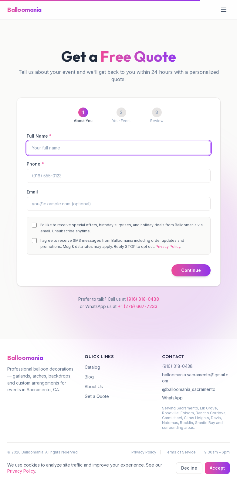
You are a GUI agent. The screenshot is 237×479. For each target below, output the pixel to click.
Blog (89, 376)
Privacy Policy (168, 246)
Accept (217, 467)
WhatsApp (172, 397)
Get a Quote (97, 396)
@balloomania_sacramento (188, 389)
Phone (35, 163)
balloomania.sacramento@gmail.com (195, 377)
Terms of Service (180, 452)
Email (32, 191)
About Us (94, 386)
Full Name (39, 136)
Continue (191, 270)
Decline (189, 467)
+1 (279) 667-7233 (137, 306)
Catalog (92, 367)
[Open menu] (224, 10)
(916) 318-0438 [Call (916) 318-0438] (143, 299)
